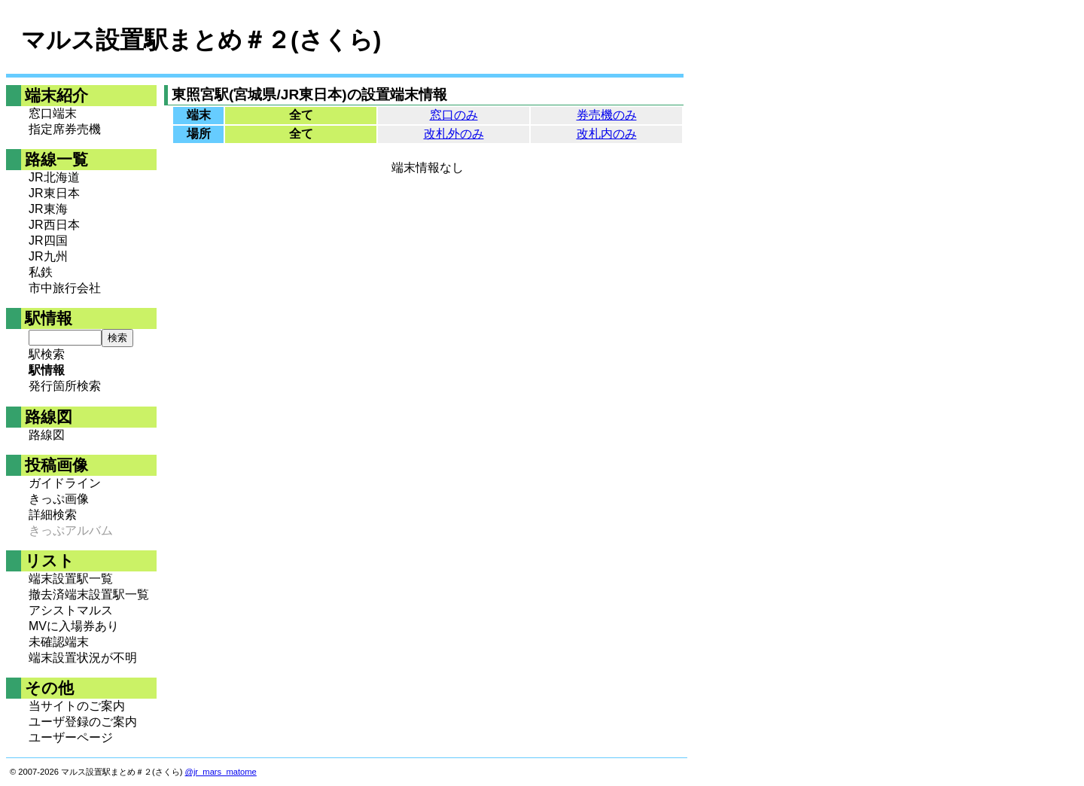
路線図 (47, 434)
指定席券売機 (65, 129)
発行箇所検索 (65, 385)
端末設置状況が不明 (83, 657)
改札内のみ (607, 133)
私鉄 (41, 272)
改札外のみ (454, 133)
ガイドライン (65, 483)
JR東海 (48, 209)
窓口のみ (454, 114)
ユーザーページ (71, 737)
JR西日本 (54, 224)
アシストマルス (71, 610)
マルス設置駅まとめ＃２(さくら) (201, 39)
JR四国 (48, 240)
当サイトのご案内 (77, 705)
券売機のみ (607, 114)
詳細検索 (53, 514)
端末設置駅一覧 (71, 578)
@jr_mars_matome (221, 771)
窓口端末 (53, 113)
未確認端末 (59, 641)
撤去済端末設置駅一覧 (89, 594)
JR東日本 (54, 193)
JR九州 (48, 256)
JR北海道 (54, 177)
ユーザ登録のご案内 (83, 721)
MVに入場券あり (74, 626)
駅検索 (47, 354)
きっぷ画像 (59, 498)
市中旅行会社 (65, 288)
